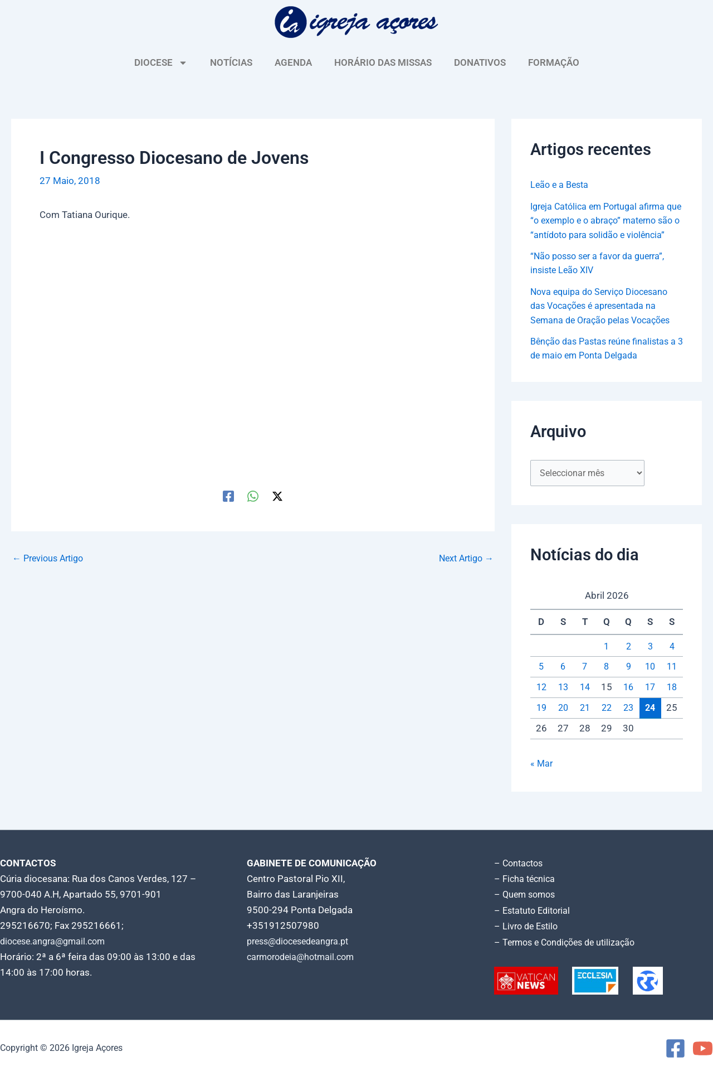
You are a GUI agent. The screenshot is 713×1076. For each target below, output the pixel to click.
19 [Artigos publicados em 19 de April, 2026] (541, 723)
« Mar (542, 778)
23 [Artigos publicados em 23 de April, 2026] (628, 723)
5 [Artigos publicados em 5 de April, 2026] (541, 681)
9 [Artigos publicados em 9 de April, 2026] (628, 681)
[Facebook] (228, 495)
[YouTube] (702, 1048)
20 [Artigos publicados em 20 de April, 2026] (563, 723)
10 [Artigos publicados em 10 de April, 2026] (650, 681)
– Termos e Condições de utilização (569, 942)
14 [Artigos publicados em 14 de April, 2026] (584, 702)
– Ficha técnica (526, 879)
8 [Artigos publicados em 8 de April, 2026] (606, 681)
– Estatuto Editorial (535, 911)
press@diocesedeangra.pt (302, 942)
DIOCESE (161, 62)
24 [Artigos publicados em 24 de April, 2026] (650, 723)
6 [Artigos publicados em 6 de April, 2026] (563, 681)
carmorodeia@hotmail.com (304, 957)
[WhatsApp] (252, 495)
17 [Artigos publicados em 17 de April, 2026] (650, 702)
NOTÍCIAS (231, 62)
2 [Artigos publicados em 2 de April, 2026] (628, 661)
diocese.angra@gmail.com (56, 942)
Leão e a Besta (561, 184)
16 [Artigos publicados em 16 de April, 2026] (628, 702)
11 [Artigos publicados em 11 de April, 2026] (671, 681)
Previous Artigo (50, 558)
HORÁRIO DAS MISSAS (383, 62)
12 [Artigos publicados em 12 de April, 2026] (541, 702)
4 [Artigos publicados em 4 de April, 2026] (672, 661)
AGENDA (293, 62)
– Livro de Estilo (528, 926)
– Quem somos (526, 895)
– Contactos (520, 864)
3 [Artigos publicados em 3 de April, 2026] (650, 661)
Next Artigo (464, 558)
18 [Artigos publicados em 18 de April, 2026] (671, 702)
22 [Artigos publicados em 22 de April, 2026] (606, 723)
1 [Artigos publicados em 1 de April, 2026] (606, 661)
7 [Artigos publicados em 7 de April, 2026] (585, 681)
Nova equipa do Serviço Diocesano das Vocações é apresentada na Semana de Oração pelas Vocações (605, 320)
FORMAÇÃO (553, 62)
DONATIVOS (480, 62)
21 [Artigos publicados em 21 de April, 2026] (584, 723)
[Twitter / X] (277, 495)
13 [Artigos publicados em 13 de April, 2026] (563, 702)
